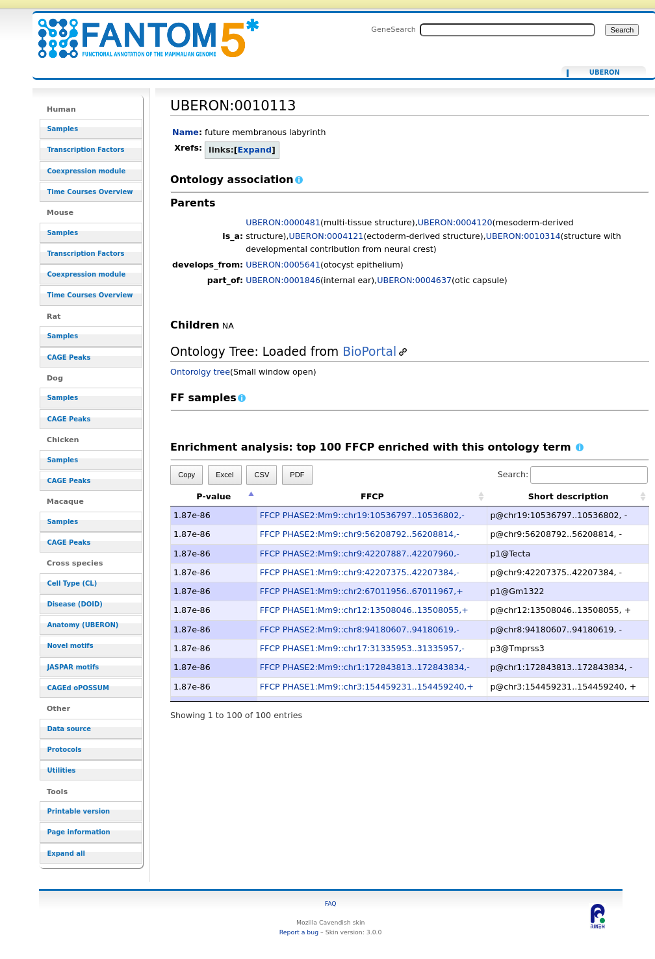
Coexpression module (86, 171)
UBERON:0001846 (283, 280)
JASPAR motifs (73, 667)
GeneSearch (393, 29)
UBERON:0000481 (283, 222)
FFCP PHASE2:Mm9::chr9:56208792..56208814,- (359, 534)
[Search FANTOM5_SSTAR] (507, 29)
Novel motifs (70, 645)
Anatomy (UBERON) (82, 625)
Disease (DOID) (74, 604)
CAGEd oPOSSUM (78, 687)
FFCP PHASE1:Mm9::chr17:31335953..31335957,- (362, 648)
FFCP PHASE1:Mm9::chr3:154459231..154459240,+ (367, 686)
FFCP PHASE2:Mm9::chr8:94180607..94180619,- (359, 629)
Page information (78, 832)
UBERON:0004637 (414, 280)
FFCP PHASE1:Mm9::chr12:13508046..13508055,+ (364, 610)
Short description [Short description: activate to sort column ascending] (568, 496)
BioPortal (369, 351)
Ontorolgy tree (200, 372)
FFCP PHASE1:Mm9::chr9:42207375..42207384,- (359, 572)
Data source (69, 728)
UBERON (604, 72)
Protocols (64, 749)
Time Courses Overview (90, 191)
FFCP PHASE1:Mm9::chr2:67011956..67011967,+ (361, 591)
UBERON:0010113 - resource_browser (140, 31)
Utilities (61, 770)
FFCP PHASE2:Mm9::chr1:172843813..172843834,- (365, 667)
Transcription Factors (85, 149)
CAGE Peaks (68, 357)
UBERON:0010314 (523, 236)
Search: (573, 474)
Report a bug (298, 932)
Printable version (78, 811)
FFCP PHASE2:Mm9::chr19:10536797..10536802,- (362, 515)
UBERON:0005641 (283, 264)
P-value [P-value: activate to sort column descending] (213, 496)
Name (185, 132)
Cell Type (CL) (72, 583)
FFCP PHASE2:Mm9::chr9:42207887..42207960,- (359, 553)
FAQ (331, 903)
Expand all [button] (66, 853)
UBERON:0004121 (326, 236)
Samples (62, 128)
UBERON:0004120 (455, 222)
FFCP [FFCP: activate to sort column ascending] (372, 496)
